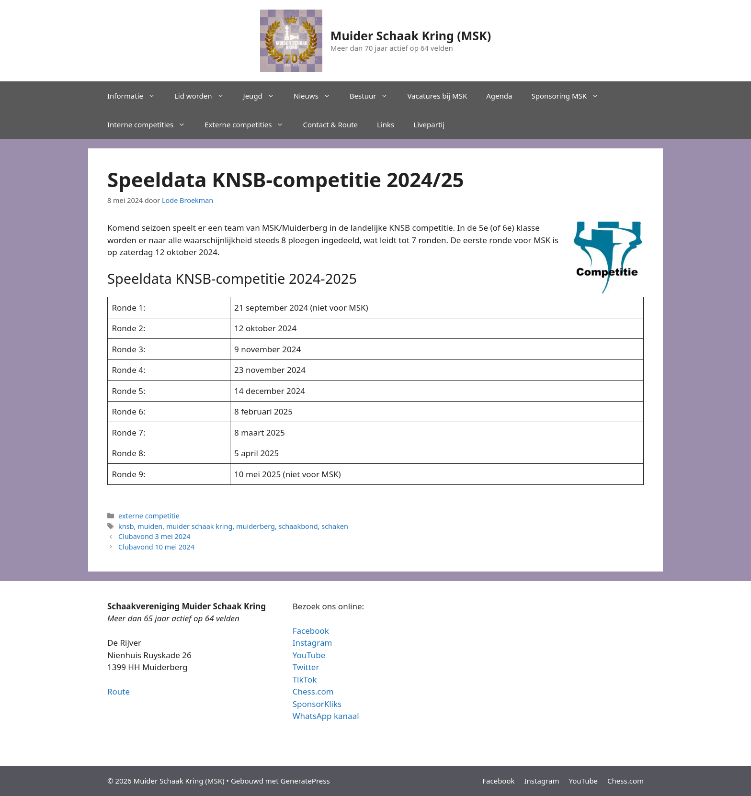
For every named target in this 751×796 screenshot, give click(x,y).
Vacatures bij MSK (437, 96)
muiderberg (255, 526)
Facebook (311, 630)
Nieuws (317, 95)
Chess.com (313, 691)
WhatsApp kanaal (326, 715)
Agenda (499, 96)
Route (118, 691)
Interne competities (151, 124)
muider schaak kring (199, 526)
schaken (334, 526)
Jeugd (263, 95)
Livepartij (428, 124)
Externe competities (249, 124)
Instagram (312, 642)
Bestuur (374, 95)
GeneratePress (305, 780)
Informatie (136, 95)
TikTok (305, 679)
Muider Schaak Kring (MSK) (410, 35)
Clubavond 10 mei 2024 (156, 546)
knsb (126, 526)
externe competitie (149, 515)
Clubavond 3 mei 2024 (154, 536)
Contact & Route (330, 124)
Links (385, 124)
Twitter (306, 667)
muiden (149, 526)
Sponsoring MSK (569, 95)
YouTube (309, 655)
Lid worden (204, 95)
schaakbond (298, 526)
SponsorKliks (317, 703)
